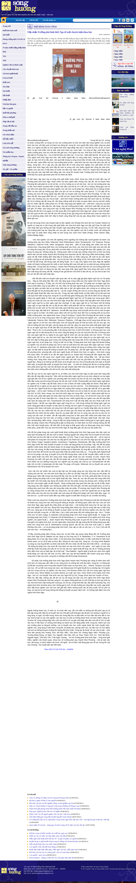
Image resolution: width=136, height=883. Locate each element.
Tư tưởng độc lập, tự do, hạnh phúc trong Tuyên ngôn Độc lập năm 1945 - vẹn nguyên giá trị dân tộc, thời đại (69, 820)
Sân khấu (6, 91)
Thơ (4, 60)
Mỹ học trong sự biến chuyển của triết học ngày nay (48, 833)
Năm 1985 (118, 57)
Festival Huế (7, 78)
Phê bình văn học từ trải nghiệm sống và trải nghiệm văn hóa (51, 803)
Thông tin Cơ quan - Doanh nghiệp (13, 158)
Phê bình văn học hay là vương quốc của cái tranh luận (49, 852)
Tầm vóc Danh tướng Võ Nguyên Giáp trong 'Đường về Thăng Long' (54, 806)
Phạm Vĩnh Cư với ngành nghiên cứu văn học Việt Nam (49, 814)
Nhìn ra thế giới (9, 117)
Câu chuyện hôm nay (11, 69)
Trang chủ (7, 26)
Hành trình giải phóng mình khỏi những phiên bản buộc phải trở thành (54, 809)
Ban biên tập (20, 20)
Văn (4, 56)
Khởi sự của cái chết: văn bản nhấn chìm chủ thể (47, 836)
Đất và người (8, 108)
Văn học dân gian (9, 104)
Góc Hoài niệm (8, 135)
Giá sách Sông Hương (11, 148)
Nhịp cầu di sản (9, 121)
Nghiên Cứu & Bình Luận (13, 65)
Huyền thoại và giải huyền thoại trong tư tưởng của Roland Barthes (54, 841)
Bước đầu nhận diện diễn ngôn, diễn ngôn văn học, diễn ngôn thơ (53, 850)
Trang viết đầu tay (10, 126)
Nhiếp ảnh (7, 100)
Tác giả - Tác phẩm (10, 169)
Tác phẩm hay (8, 152)
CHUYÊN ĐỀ (8, 143)
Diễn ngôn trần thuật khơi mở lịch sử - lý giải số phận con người (53, 839)
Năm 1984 (118, 54)
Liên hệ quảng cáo (49, 20)
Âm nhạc (6, 87)
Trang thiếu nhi (9, 130)
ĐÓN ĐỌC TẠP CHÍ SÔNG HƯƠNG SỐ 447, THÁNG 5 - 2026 (127, 113)
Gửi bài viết (33, 20)
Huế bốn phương (9, 113)
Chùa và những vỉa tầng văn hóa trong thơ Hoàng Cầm (49, 798)
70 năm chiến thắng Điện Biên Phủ (14, 50)
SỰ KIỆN (6, 35)
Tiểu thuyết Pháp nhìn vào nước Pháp (43, 844)
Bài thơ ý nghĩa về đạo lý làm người (42, 800)
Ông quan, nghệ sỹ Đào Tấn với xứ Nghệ (44, 811)
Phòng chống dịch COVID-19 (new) (14, 41)
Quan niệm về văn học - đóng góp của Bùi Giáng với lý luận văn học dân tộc (57, 825)
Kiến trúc (6, 82)
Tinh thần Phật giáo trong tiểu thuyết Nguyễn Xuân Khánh (50, 817)
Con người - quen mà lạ (38, 855)
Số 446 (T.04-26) (128, 46)
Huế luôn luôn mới (10, 30)
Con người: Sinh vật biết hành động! (42, 847)
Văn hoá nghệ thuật (10, 74)
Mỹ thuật (6, 95)
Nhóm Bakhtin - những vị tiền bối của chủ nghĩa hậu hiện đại (51, 858)
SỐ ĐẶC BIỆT (8, 139)
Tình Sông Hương (10, 165)
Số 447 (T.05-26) (117, 46)
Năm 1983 (118, 51)
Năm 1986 (118, 60)
